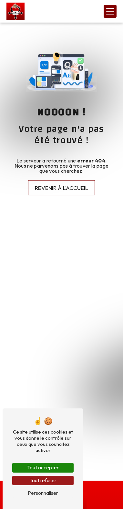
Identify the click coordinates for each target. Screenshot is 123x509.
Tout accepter (43, 467)
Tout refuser (42, 480)
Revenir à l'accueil (61, 187)
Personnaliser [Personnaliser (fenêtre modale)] (43, 493)
